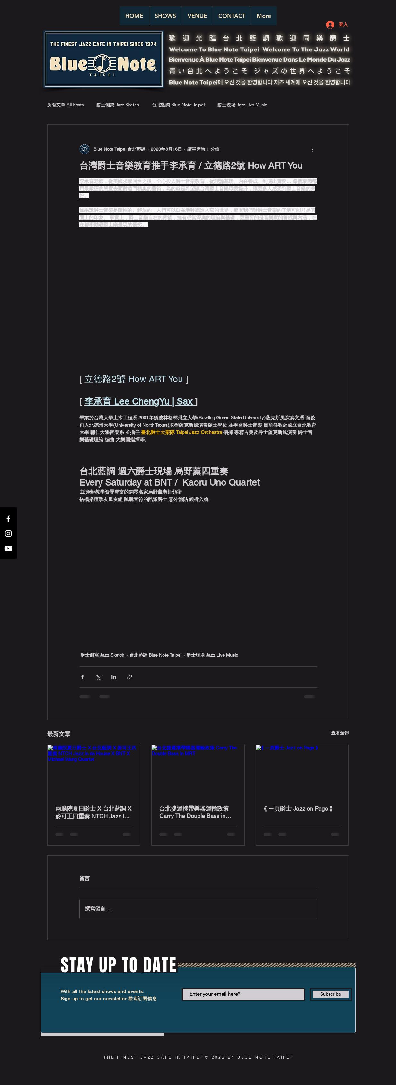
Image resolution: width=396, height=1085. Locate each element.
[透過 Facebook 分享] (82, 677)
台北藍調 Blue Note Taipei (178, 105)
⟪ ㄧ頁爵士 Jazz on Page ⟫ (298, 808)
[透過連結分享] (130, 677)
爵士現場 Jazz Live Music (242, 105)
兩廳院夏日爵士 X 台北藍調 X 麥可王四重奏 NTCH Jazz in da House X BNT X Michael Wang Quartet (93, 812)
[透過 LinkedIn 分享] (114, 677)
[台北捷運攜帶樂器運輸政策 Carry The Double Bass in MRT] (198, 771)
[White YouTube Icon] (8, 548)
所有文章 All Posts (65, 105)
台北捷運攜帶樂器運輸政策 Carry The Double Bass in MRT (194, 812)
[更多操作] (313, 149)
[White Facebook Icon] (8, 518)
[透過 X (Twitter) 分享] (98, 677)
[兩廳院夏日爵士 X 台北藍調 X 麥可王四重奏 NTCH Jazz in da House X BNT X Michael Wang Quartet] (94, 771)
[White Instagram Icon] (8, 533)
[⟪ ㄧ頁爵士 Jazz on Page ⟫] (302, 771)
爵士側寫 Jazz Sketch (117, 105)
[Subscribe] (331, 994)
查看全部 (340, 732)
